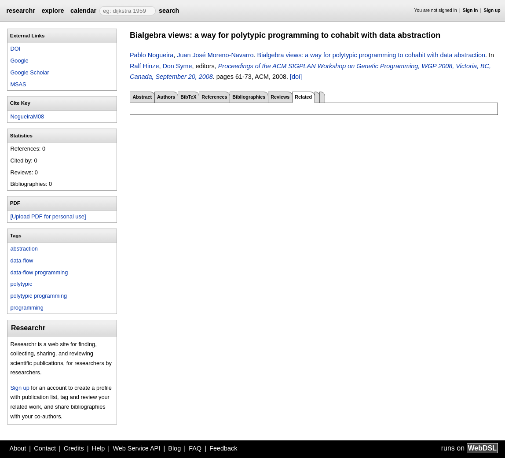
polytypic (21, 284)
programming (26, 307)
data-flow (21, 260)
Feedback (223, 448)
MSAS (18, 84)
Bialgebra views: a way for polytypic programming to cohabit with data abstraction (371, 55)
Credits (74, 448)
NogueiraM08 (27, 116)
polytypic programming (38, 295)
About (18, 448)
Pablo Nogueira (151, 55)
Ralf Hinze (144, 66)
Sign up (492, 10)
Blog (174, 448)
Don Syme (177, 66)
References (214, 97)
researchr (20, 10)
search (169, 10)
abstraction (24, 248)
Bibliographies (248, 97)
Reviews (280, 97)
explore (52, 10)
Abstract (142, 97)
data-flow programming (39, 272)
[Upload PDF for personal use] (48, 216)
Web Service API (136, 448)
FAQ (195, 448)
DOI (15, 48)
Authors (166, 97)
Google (19, 60)
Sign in (470, 10)
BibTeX (188, 97)
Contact (45, 448)
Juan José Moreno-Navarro (215, 55)
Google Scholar (29, 72)
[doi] (296, 76)
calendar (83, 10)
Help (98, 448)
